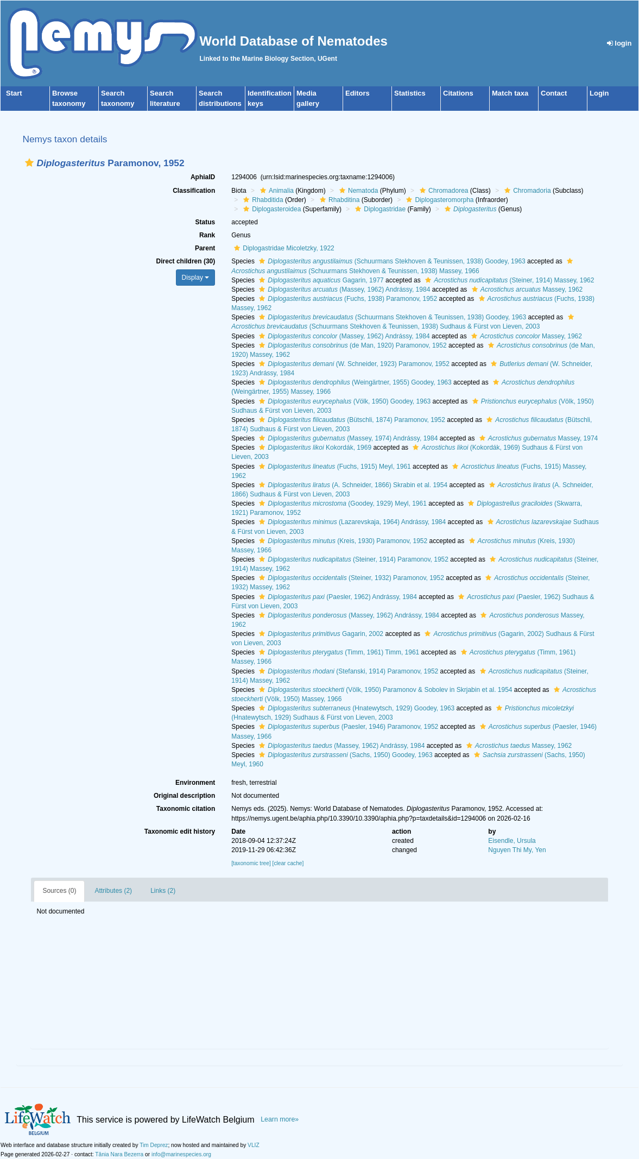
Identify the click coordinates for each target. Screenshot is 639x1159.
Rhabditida (262, 200)
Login (599, 93)
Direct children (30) (186, 261)
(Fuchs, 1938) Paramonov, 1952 (346, 299)
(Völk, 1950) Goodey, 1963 (343, 401)
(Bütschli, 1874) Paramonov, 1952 (350, 420)
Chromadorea (442, 190)
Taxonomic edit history (179, 831)
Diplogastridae (379, 209)
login (619, 43)
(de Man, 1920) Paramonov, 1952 (351, 345)
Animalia (275, 190)
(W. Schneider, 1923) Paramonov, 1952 (353, 364)
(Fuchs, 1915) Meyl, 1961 (333, 466)
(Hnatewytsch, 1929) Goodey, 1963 (355, 708)
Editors (357, 93)
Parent (205, 248)
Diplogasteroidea (271, 209)
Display (196, 277)
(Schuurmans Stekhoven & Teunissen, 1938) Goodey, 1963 (391, 261)
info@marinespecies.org (181, 1154)
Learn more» (280, 1119)
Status (205, 222)
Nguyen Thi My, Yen (517, 850)
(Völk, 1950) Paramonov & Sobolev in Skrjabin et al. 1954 (384, 690)
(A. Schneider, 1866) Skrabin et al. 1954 (351, 485)
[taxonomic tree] (250, 863)
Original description (184, 795)
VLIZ (254, 1145)
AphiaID (203, 177)
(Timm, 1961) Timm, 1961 (337, 652)
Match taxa (510, 93)
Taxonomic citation (185, 808)
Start (14, 93)
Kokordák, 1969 (313, 447)
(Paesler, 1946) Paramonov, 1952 (347, 726)
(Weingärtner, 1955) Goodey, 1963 (353, 382)
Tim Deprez (154, 1145)
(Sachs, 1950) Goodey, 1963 (344, 755)
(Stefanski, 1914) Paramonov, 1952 (347, 671)
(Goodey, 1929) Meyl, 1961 (341, 503)
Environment (195, 782)
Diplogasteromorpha (438, 200)
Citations (458, 93)
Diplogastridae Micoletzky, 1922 (282, 248)
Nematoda (357, 190)
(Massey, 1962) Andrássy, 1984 (343, 289)
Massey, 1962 (526, 289)
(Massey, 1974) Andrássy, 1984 (347, 438)
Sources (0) (59, 891)
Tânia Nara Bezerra (119, 1154)
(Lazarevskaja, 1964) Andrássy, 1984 (351, 522)
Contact (554, 93)
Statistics (410, 93)
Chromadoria (526, 190)
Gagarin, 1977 (319, 280)
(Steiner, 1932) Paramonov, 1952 (350, 578)
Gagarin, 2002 (319, 634)
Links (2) (162, 891)
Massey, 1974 (537, 438)
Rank (207, 235)
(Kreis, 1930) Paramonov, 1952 (341, 541)
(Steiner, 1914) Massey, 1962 (508, 280)
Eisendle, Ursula (511, 841)
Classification (194, 190)
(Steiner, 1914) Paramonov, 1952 (352, 559)
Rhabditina (338, 200)
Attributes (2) (113, 891)
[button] (29, 162)
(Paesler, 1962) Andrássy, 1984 (336, 597)
